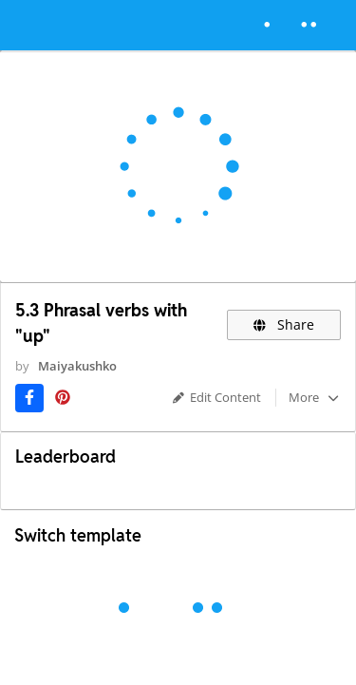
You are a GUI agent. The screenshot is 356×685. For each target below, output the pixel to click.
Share (284, 324)
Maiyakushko (77, 365)
